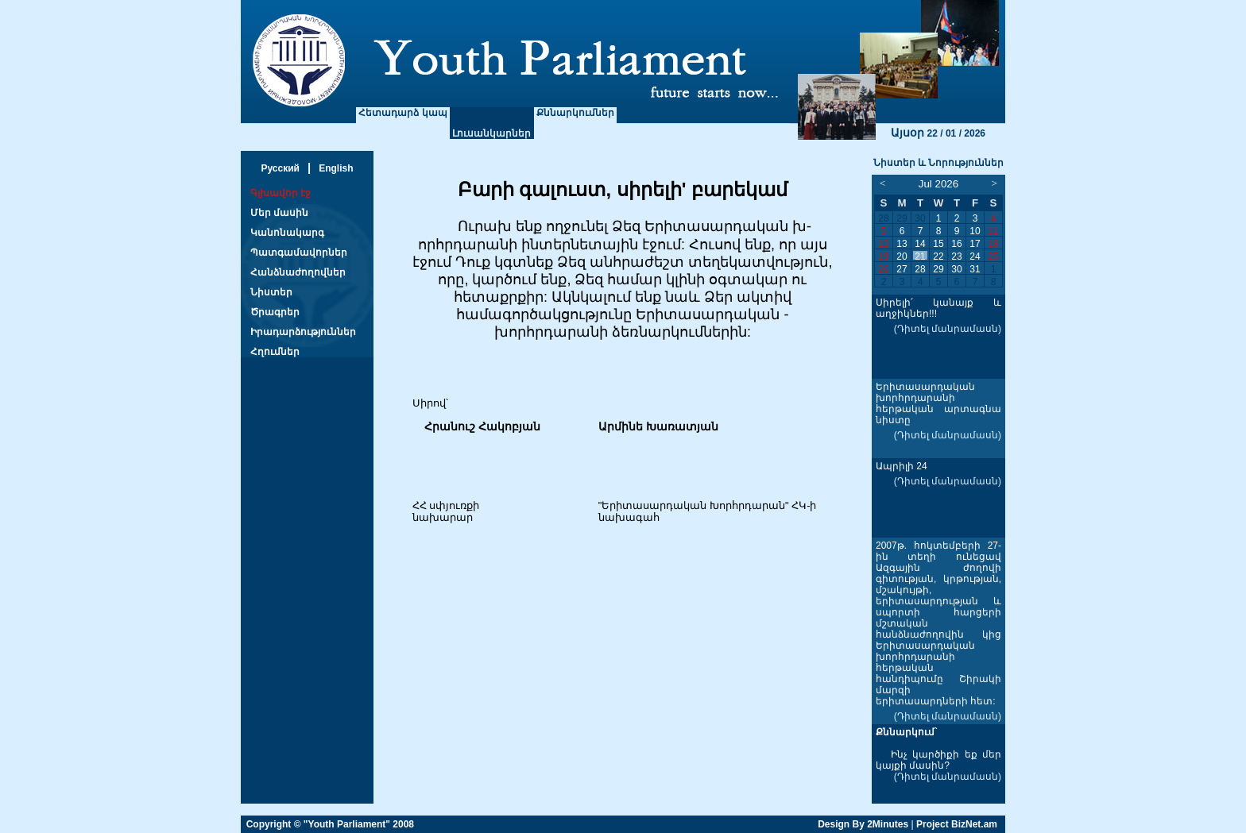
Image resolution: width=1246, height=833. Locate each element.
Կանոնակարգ (287, 232)
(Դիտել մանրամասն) (947, 328)
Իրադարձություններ (303, 331)
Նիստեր (271, 292)
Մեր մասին (279, 212)
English (336, 168)
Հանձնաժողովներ (298, 272)
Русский (280, 168)
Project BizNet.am (956, 824)
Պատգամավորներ (298, 252)
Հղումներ (275, 351)
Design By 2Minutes (863, 824)
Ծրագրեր (275, 312)
